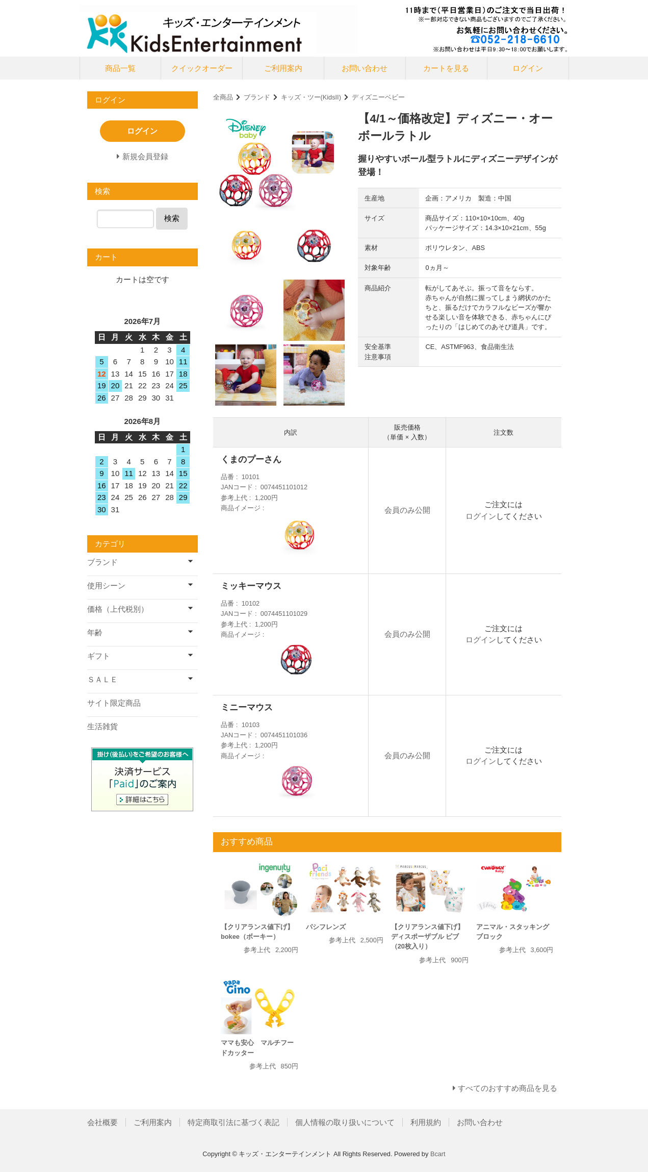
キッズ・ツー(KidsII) (311, 97)
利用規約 (425, 1122)
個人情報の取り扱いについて (345, 1122)
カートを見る (446, 68)
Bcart (438, 1154)
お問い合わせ (364, 68)
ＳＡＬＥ (102, 679)
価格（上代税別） (117, 609)
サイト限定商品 (114, 703)
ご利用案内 (283, 68)
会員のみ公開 (407, 510)
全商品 (223, 97)
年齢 (94, 632)
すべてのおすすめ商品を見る (507, 1088)
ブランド (257, 97)
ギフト (98, 656)
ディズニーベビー (378, 97)
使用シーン (106, 585)
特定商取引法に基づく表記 (233, 1122)
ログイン (527, 68)
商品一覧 (120, 68)
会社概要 (102, 1122)
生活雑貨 (102, 726)
